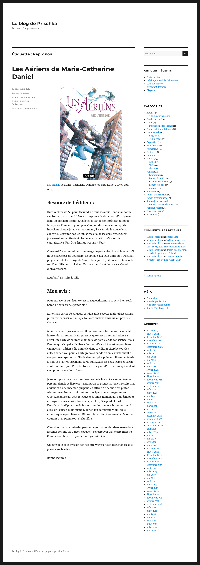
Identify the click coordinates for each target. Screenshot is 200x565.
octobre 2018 (153, 501)
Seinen (152, 162)
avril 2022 (151, 363)
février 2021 (152, 409)
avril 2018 (151, 520)
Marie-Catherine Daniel (24, 97)
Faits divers (152, 145)
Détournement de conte (161, 126)
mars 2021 (152, 406)
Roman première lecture (161, 204)
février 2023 (152, 330)
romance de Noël (160, 181)
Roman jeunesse (20, 93)
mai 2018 (151, 517)
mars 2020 (152, 445)
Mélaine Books (154, 275)
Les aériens (53, 184)
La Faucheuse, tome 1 (177, 240)
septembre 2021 (154, 386)
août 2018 (151, 507)
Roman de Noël (156, 178)
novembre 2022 (154, 340)
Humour (151, 155)
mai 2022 (151, 360)
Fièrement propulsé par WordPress (51, 551)
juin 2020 (151, 435)
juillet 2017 (152, 524)
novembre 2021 (154, 379)
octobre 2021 (153, 383)
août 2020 (151, 429)
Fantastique (152, 149)
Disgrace (151, 90)
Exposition (152, 142)
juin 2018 (151, 514)
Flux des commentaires (158, 304)
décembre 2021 (154, 376)
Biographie (154, 135)
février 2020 (153, 448)
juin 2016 (151, 530)
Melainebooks (154, 237)
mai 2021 (151, 399)
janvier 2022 (153, 373)
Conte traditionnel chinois (160, 129)
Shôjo (152, 165)
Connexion (152, 298)
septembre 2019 (154, 465)
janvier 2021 (153, 412)
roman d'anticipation (157, 194)
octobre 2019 (153, 461)
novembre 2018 (154, 497)
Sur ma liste (172, 237)
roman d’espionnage (157, 198)
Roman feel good (157, 185)
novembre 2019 (154, 458)
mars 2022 (152, 366)
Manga (150, 158)
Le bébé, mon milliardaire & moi (162, 80)
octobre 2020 (153, 422)
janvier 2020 (153, 452)
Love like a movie (155, 83)
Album (150, 112)
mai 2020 (151, 438)
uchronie (151, 214)
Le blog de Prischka (34, 23)
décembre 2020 (154, 415)
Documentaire (154, 132)
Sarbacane (17, 104)
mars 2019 (152, 484)
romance (153, 188)
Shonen (153, 168)
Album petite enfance (159, 116)
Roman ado (152, 191)
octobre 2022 (153, 343)
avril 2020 (151, 442)
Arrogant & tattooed (156, 87)
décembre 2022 (154, 337)
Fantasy (150, 152)
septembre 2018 (154, 504)
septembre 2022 (155, 347)
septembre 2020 (155, 425)
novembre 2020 (154, 419)
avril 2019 (151, 481)
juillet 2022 (152, 353)
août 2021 (151, 389)
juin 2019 (151, 475)
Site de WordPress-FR (157, 308)
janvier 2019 (153, 491)
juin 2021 (151, 396)
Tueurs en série (154, 211)
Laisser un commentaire (24, 108)
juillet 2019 (152, 471)
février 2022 (153, 370)
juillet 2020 (152, 432)
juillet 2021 (152, 393)
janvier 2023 (153, 334)
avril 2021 (151, 402)
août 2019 (151, 468)
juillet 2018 (152, 511)
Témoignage (155, 139)
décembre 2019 (154, 455)
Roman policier (154, 208)
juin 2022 (151, 356)
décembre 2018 (154, 494)
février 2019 (152, 488)
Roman (150, 171)
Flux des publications (157, 301)
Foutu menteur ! (155, 77)
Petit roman (155, 175)
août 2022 (151, 350)
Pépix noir (24, 101)
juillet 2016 (152, 527)
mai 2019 (151, 478)
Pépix (15, 101)
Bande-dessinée (155, 119)
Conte (149, 122)
